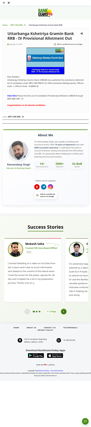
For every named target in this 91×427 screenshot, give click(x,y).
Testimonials (70, 374)
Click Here (12, 95)
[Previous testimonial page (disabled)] (27, 357)
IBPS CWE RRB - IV (18, 25)
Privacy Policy (45, 376)
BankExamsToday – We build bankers (49, 417)
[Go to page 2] (36, 357)
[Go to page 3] (39, 357)
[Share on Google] (68, 44)
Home (5, 25)
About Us (31, 374)
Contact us (50, 374)
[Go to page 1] (34, 357)
